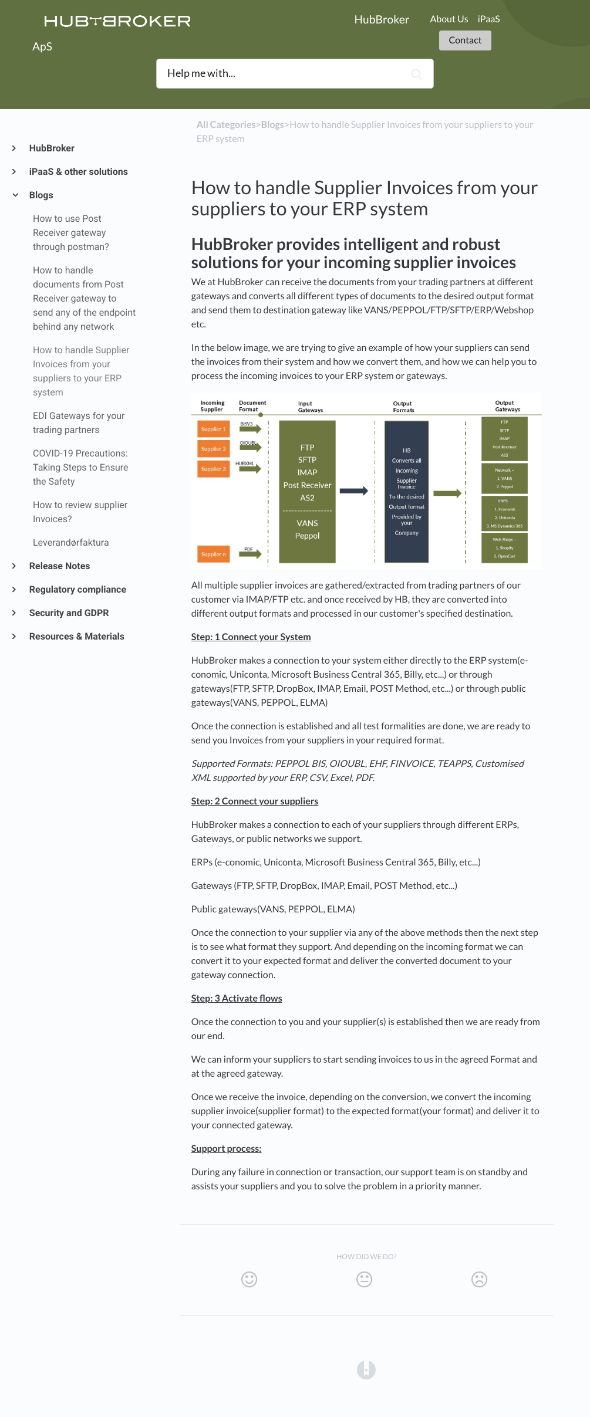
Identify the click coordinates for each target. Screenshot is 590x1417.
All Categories (226, 124)
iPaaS (489, 19)
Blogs (40, 195)
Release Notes (59, 565)
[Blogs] (272, 124)
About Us (449, 19)
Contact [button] (465, 40)
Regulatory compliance (77, 589)
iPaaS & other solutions (78, 171)
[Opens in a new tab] (366, 1369)
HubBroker (51, 148)
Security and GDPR (68, 612)
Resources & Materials (76, 636)
